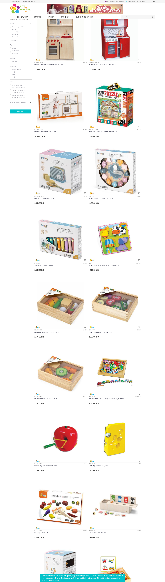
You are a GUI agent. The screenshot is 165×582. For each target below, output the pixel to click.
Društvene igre (131, 58)
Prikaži (133, 24)
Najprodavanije (16, 89)
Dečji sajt (12, 21)
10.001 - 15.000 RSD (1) (18, 109)
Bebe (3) (14, 67)
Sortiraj (116, 24)
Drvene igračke (70, 361)
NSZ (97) (14, 81)
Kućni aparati (39, 101)
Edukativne (130, 101)
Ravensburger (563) (17, 46)
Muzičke (68, 101)
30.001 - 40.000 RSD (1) (18, 117)
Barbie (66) (15, 54)
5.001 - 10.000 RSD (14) (18, 107)
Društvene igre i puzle (19, 29)
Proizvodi (19, 21)
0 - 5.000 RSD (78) (17, 104)
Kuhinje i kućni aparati (19, 38)
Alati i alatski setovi (18, 31)
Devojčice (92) (16, 70)
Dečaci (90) (15, 72)
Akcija (13, 91)
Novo (13, 94)
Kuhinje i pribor (39, 58)
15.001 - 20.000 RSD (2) (18, 112)
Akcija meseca (16, 96)
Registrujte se (141, 2)
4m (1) (14, 49)
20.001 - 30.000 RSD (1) (18, 114)
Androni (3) (15, 51)
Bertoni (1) (15, 56)
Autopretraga (107, 24)
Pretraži (20, 131)
